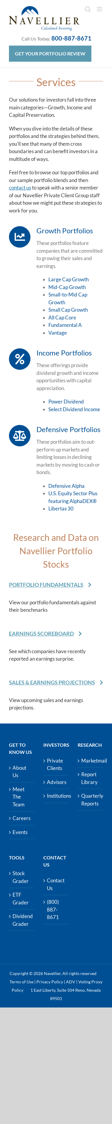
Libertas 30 (60, 508)
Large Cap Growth (68, 279)
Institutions (56, 796)
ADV (70, 981)
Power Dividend (66, 401)
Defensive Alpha (66, 486)
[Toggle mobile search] (88, 9)
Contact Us (56, 884)
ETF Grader (21, 899)
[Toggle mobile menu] (100, 9)
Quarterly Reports (90, 800)
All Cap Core (62, 317)
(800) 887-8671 (53, 909)
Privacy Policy (49, 981)
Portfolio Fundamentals (46, 584)
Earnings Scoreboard (41, 633)
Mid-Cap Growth (67, 287)
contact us (20, 187)
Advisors (56, 782)
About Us (19, 772)
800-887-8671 (71, 38)
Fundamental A (65, 325)
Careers (21, 818)
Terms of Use (21, 981)
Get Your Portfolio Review (50, 53)
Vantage (57, 333)
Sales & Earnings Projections (52, 682)
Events (20, 832)
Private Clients (55, 764)
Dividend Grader (22, 920)
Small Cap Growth (68, 310)
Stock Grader (21, 877)
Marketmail (90, 760)
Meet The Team (18, 797)
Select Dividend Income (74, 409)
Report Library (89, 778)
